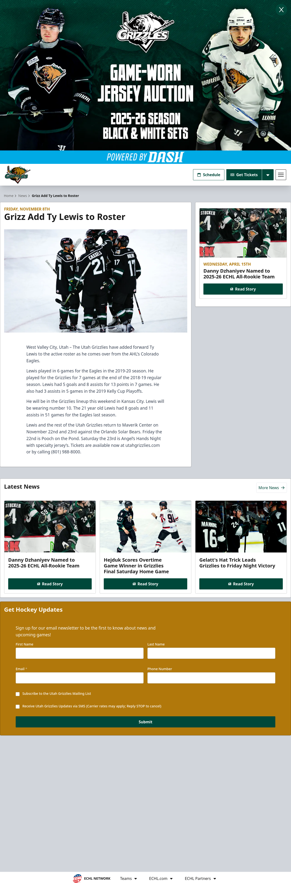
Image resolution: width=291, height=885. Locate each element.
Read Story (243, 289)
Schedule (208, 174)
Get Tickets (244, 174)
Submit (145, 722)
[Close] (281, 9)
